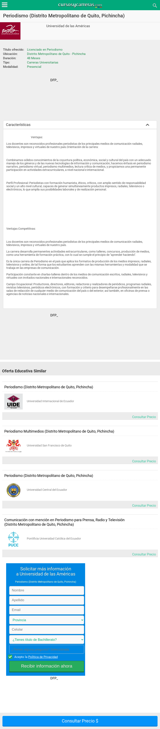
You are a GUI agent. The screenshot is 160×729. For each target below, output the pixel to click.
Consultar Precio (144, 417)
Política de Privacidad (43, 657)
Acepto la (35, 657)
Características (18, 124)
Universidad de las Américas (68, 26)
